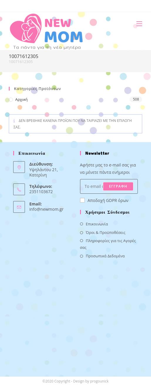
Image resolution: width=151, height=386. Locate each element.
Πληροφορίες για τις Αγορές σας (108, 244)
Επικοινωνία (97, 224)
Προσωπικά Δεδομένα (105, 256)
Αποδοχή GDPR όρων (104, 200)
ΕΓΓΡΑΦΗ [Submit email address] (118, 186)
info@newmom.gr (46, 209)
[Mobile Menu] (137, 23)
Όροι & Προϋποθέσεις (105, 232)
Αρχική (21, 99)
